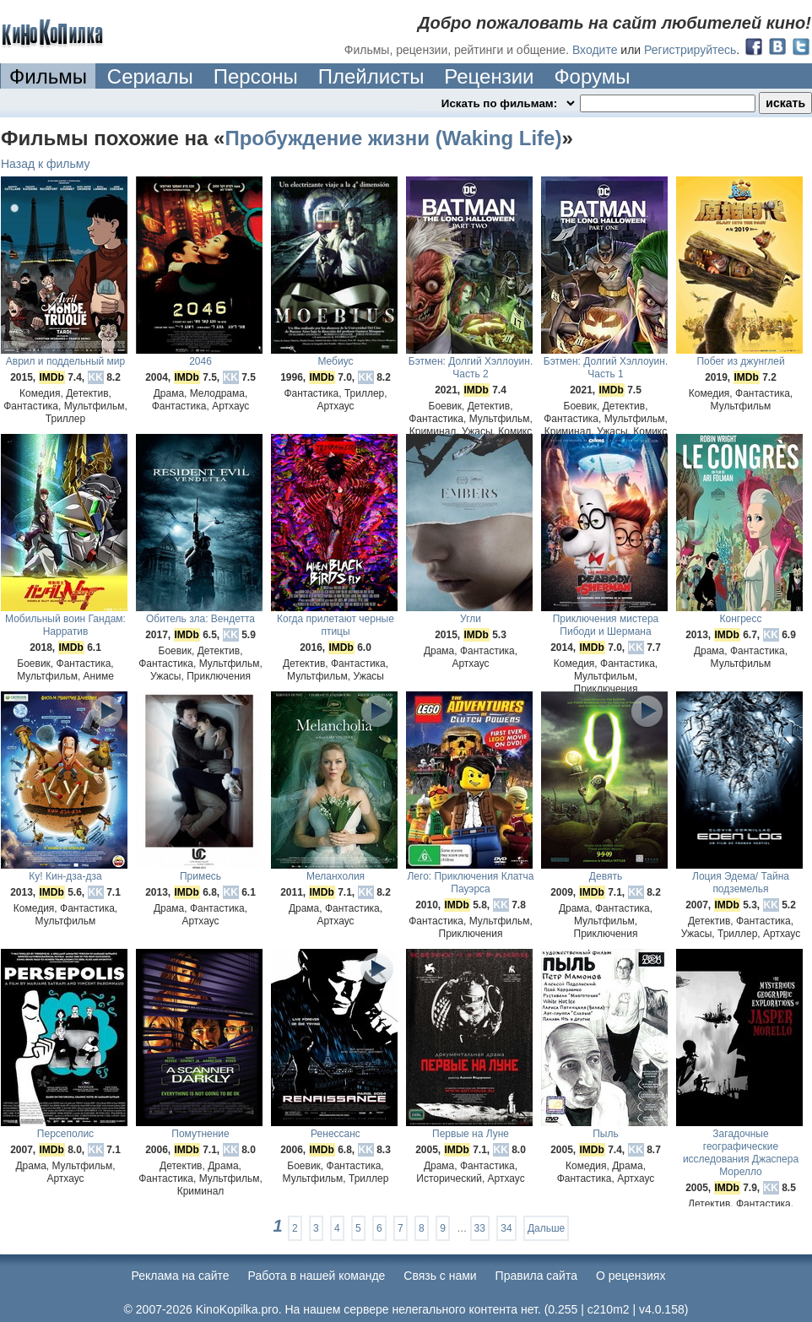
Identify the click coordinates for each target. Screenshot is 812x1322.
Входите (595, 50)
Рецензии (488, 76)
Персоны (256, 76)
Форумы (592, 76)
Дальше (546, 1228)
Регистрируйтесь (690, 50)
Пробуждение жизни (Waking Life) (393, 138)
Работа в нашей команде (317, 1275)
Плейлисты (371, 76)
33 (479, 1228)
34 (506, 1228)
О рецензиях (631, 1275)
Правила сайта (536, 1275)
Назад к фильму (45, 164)
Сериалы (150, 76)
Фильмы (48, 76)
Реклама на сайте (181, 1275)
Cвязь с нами (439, 1275)
